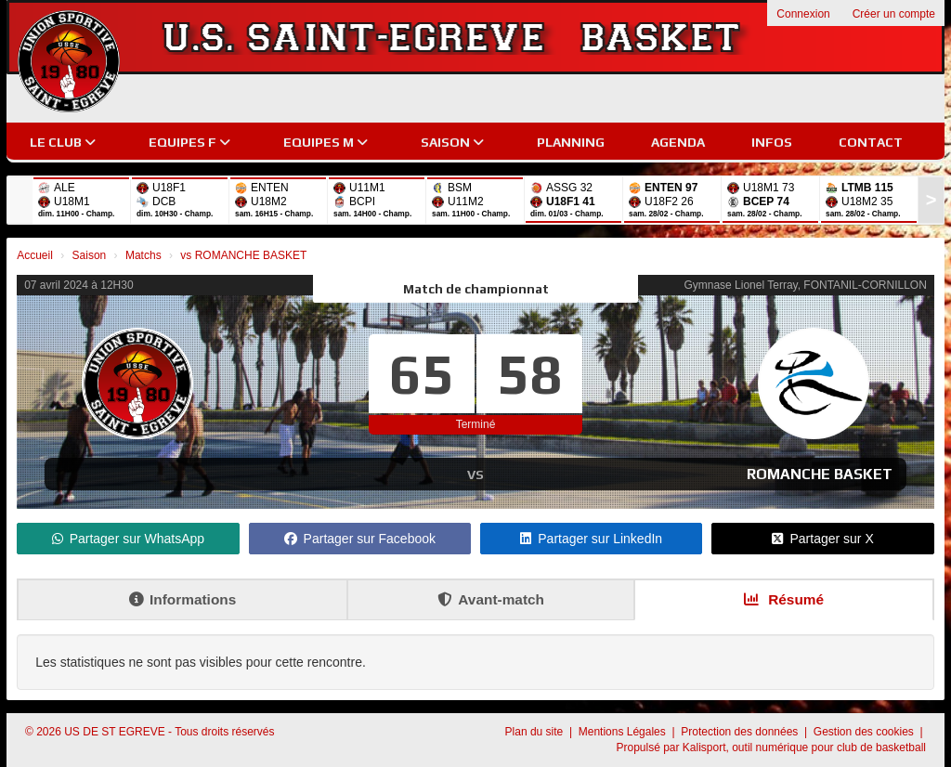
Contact (871, 142)
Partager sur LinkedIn (591, 538)
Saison (452, 142)
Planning (571, 142)
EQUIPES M (325, 142)
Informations (182, 599)
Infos (771, 142)
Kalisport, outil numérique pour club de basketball (804, 747)
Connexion (802, 13)
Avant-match (490, 599)
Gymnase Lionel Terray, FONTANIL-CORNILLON (805, 285)
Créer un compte (894, 13)
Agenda (678, 142)
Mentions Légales (624, 731)
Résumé (784, 599)
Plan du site (536, 731)
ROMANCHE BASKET (819, 474)
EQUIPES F (189, 142)
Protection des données (741, 731)
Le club (63, 142)
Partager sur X (822, 538)
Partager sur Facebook (360, 538)
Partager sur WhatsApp (128, 538)
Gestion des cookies (865, 731)
